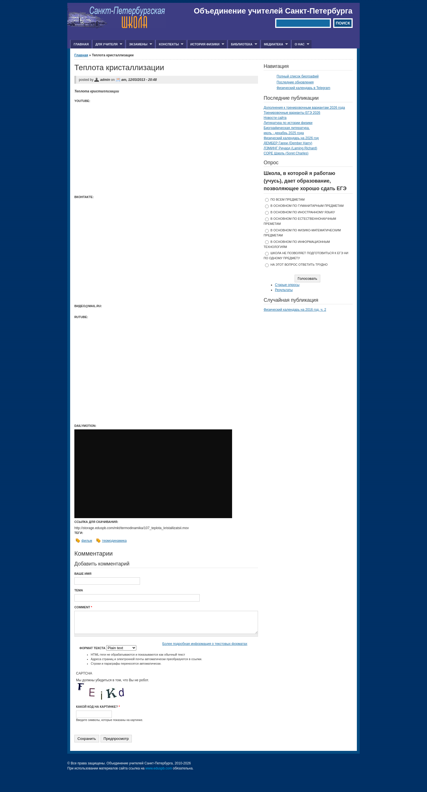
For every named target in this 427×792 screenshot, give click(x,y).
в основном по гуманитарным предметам (307, 205)
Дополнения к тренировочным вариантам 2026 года (304, 108)
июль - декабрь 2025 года (284, 133)
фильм (86, 541)
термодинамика (114, 541)
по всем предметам (287, 199)
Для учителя (107, 44)
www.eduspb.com (158, 768)
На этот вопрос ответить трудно (299, 264)
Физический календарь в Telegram (303, 88)
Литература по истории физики (288, 123)
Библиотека (242, 44)
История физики (205, 44)
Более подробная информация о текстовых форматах (204, 644)
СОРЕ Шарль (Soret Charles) (286, 153)
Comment (83, 607)
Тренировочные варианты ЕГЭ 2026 (292, 113)
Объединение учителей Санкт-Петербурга (273, 11)
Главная (81, 44)
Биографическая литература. (287, 128)
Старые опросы (287, 285)
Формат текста (92, 648)
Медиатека (274, 44)
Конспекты (169, 44)
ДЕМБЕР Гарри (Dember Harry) (288, 143)
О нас (300, 44)
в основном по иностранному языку (302, 212)
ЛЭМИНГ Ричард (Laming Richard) (290, 148)
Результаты (284, 290)
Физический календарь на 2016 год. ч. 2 (295, 310)
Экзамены (139, 44)
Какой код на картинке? (98, 706)
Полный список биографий (298, 76)
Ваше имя (83, 573)
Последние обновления (295, 82)
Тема (78, 590)
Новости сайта (275, 118)
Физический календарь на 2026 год (291, 138)
